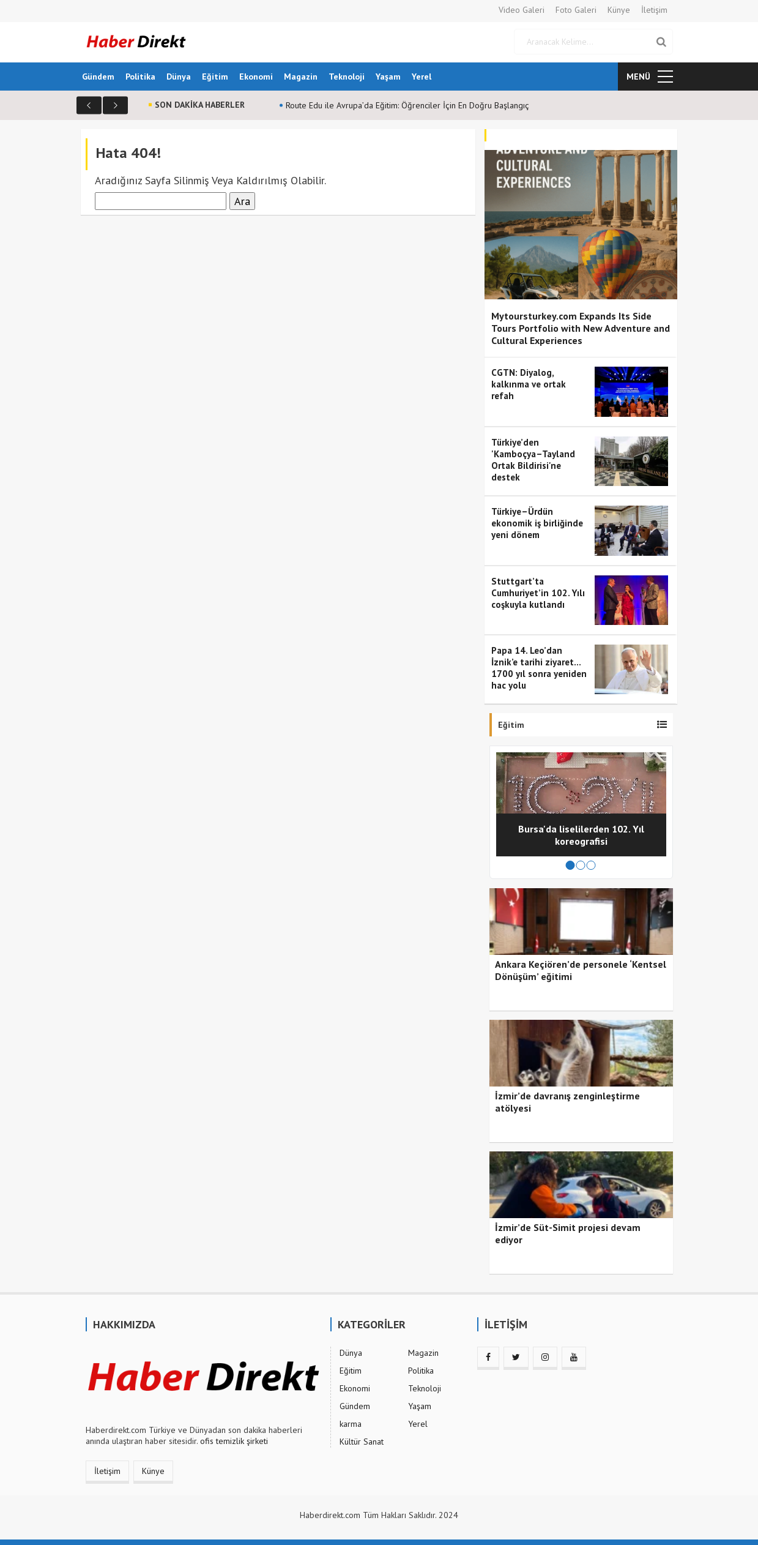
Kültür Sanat (362, 1441)
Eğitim (215, 76)
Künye (619, 9)
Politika (140, 76)
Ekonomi (256, 76)
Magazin (301, 76)
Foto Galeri (575, 9)
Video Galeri (521, 9)
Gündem (98, 76)
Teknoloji (347, 76)
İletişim (654, 9)
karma (351, 1423)
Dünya (178, 76)
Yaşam (388, 76)
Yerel (421, 76)
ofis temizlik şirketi (234, 1440)
